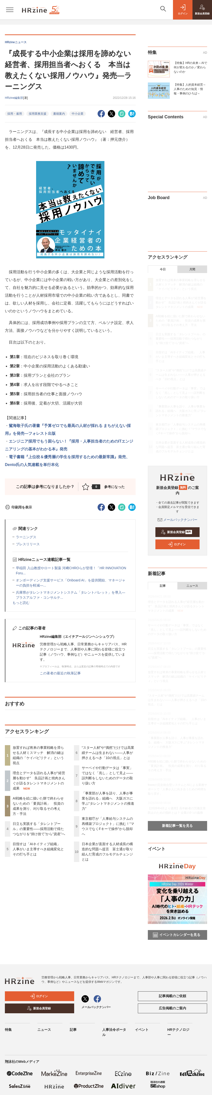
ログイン (177, 544)
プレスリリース (28, 544)
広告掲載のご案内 (172, 1008)
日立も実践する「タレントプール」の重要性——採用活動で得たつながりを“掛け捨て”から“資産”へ (39, 829)
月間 (192, 269)
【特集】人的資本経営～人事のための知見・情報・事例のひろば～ (190, 89)
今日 (163, 269)
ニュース (192, 586)
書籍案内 (59, 113)
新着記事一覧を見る (177, 826)
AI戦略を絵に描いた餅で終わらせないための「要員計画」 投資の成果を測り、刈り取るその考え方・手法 (180, 320)
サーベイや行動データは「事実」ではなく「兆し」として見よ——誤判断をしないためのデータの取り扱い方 (180, 393)
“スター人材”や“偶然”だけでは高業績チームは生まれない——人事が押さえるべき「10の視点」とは (108, 753)
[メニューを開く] (10, 10)
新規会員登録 (176, 532)
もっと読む (21, 603)
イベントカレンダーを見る (176, 935)
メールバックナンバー (178, 520)
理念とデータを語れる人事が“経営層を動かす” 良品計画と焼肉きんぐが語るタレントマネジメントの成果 (181, 302)
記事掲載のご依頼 (172, 996)
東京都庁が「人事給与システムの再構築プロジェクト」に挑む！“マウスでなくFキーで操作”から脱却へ (181, 429)
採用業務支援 (37, 113)
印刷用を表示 (18, 507)
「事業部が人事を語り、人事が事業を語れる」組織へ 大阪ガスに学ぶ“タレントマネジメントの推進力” (181, 411)
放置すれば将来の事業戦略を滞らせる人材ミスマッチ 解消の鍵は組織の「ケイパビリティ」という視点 (180, 284)
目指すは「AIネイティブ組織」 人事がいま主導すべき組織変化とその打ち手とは (38, 849)
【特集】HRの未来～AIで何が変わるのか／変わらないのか (190, 67)
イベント (142, 1030)
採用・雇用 (14, 113)
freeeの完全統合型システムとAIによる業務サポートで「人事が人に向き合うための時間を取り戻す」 (177, 789)
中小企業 (77, 113)
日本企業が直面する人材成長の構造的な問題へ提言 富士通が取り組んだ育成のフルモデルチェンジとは (180, 447)
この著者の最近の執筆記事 (60, 673)
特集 (8, 1030)
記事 (163, 586)
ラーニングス (26, 537)
